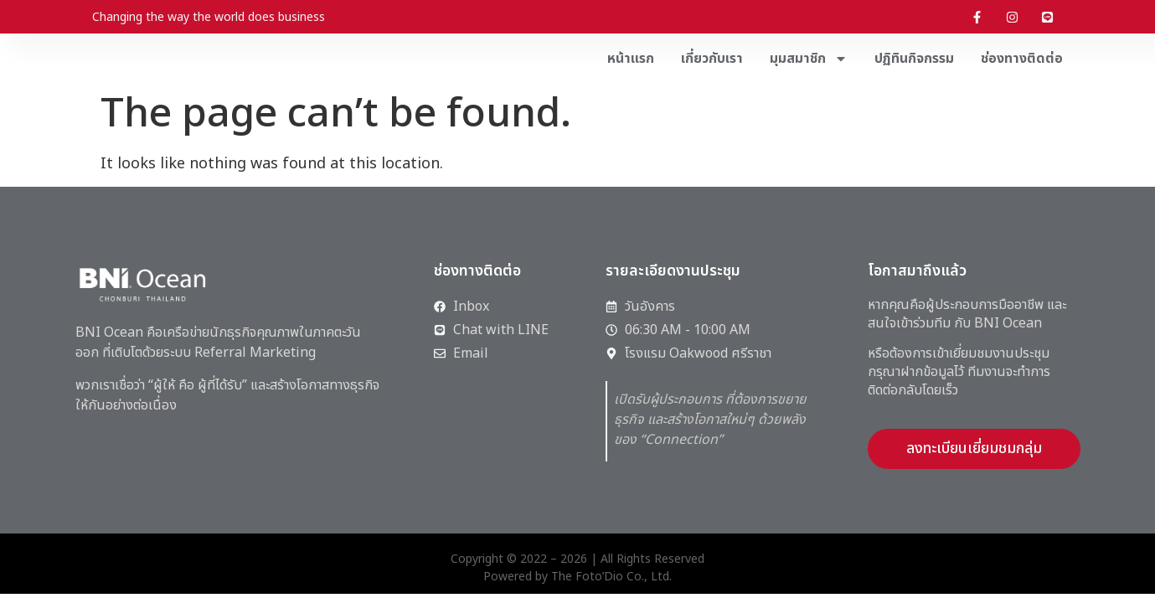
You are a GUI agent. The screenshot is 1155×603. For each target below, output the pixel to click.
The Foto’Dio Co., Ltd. (611, 576)
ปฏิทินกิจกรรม (914, 59)
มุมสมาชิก (809, 59)
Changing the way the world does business (208, 17)
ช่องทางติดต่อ (1022, 59)
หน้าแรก (630, 59)
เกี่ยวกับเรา (712, 59)
